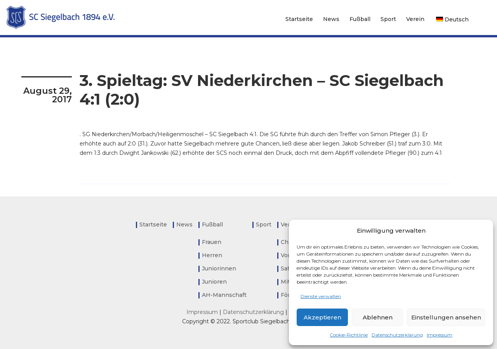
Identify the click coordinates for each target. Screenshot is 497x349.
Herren (212, 255)
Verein (415, 19)
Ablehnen (378, 317)
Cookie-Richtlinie (349, 335)
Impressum (439, 335)
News (331, 19)
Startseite (299, 19)
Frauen (211, 242)
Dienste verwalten (321, 296)
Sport (388, 19)
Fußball (359, 19)
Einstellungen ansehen (446, 317)
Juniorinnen (219, 268)
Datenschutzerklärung (397, 335)
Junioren (214, 281)
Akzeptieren (322, 317)
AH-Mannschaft (224, 294)
